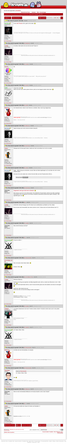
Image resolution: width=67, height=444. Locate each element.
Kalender (34, 12)
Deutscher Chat (4, 441)
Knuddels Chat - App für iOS (27, 441)
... (52, 17)
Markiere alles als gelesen (9, 432)
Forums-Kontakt (45, 431)
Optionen (8, 17)
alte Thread (19, 23)
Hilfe (38, 12)
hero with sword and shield (19, 429)
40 (55, 17)
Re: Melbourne (26, 125)
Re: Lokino (26, 167)
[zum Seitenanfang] (7, 40)
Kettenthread (25, 14)
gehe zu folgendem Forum (34, 429)
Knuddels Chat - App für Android (14, 441)
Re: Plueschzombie (27, 257)
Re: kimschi (26, 85)
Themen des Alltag (18, 14)
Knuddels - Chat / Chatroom (54, 431)
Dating (54, 441)
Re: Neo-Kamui (27, 145)
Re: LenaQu (26, 64)
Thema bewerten (17, 17)
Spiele (50, 441)
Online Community (59, 441)
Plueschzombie (23, 371)
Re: (25, 202)
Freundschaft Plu (44, 441)
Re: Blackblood (27, 43)
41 (57, 17)
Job (38, 442)
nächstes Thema (26, 425)
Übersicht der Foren (25, 12)
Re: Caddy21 (26, 327)
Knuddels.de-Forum (9, 14)
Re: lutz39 (26, 105)
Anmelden (18, 10)
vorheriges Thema (9, 425)
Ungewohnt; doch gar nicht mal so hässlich (24, 190)
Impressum (34, 442)
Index (18, 425)
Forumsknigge (43, 12)
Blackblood (12, 429)
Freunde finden (37, 441)
